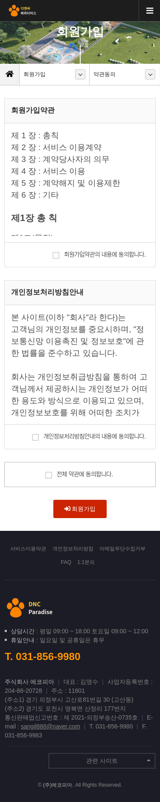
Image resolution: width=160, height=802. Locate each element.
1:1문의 (86, 562)
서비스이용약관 (28, 549)
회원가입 (80, 508)
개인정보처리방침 (72, 549)
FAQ (66, 562)
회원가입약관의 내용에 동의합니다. (99, 254)
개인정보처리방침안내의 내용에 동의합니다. (89, 436)
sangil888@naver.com (50, 726)
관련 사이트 (118, 761)
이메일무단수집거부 (122, 549)
